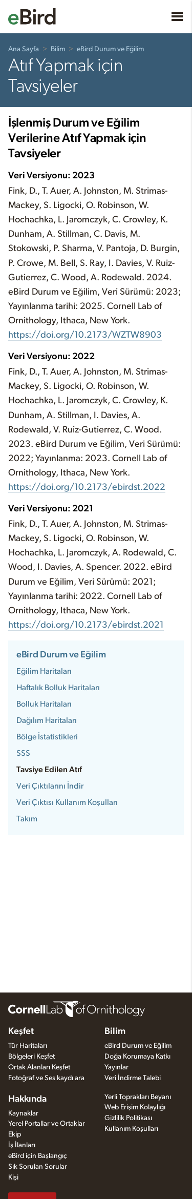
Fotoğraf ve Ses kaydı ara (46, 1078)
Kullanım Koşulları (131, 1128)
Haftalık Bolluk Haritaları (58, 688)
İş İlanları (21, 1145)
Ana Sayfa (23, 49)
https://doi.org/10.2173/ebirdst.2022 (86, 487)
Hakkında (27, 1099)
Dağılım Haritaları (46, 720)
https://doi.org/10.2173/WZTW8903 (85, 335)
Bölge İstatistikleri (47, 737)
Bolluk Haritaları (44, 704)
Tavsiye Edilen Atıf (49, 770)
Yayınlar (116, 1067)
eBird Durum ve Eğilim (110, 49)
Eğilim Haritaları (44, 671)
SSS (23, 753)
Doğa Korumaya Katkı (137, 1056)
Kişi (13, 1177)
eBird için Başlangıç (37, 1156)
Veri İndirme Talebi (132, 1078)
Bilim (58, 49)
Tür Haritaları (27, 1045)
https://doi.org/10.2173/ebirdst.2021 (86, 625)
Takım (26, 819)
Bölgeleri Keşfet (31, 1056)
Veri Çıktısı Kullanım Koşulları (67, 802)
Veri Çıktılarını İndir (49, 786)
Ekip (14, 1134)
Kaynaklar (23, 1113)
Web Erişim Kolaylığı (134, 1107)
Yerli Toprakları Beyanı (137, 1097)
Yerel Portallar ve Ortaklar (46, 1123)
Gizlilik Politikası (128, 1118)
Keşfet (21, 1031)
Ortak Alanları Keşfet (39, 1067)
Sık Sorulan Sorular (37, 1166)
